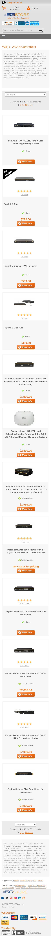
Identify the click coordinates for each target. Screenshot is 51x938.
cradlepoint (24, 881)
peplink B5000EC (8, 888)
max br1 (40, 881)
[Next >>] (29, 105)
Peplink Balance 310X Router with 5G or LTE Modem (26, 613)
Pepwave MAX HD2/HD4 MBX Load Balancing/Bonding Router (25, 142)
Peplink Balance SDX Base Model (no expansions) (26, 791)
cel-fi (34, 881)
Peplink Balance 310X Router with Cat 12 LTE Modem (25, 675)
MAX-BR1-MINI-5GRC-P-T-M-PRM (33, 888)
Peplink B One (11, 204)
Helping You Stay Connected (18, 18)
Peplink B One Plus (13, 327)
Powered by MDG (8, 907)
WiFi (5, 47)
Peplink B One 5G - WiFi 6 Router (20, 265)
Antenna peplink (20, 886)
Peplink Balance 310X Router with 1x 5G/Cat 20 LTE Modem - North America (25, 551)
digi (30, 881)
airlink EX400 (32, 886)
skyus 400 (41, 886)
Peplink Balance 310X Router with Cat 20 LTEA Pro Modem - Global (25, 737)
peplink (16, 881)
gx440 (17, 888)
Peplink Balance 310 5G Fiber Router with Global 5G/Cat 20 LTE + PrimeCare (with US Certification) (25, 381)
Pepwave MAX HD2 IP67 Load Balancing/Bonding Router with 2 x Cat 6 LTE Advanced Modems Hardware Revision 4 (26, 435)
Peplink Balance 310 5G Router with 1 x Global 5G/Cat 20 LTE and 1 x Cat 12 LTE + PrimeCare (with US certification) (26, 489)
